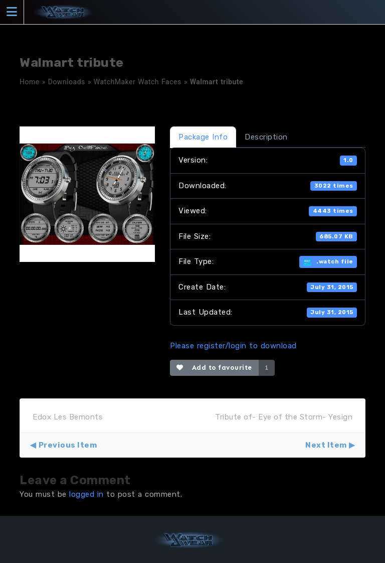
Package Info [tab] (203, 137)
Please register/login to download (233, 345)
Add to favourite (214, 367)
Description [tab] (266, 137)
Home (30, 82)
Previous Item (68, 445)
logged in (86, 494)
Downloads (66, 82)
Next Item (326, 445)
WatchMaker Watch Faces (137, 82)
